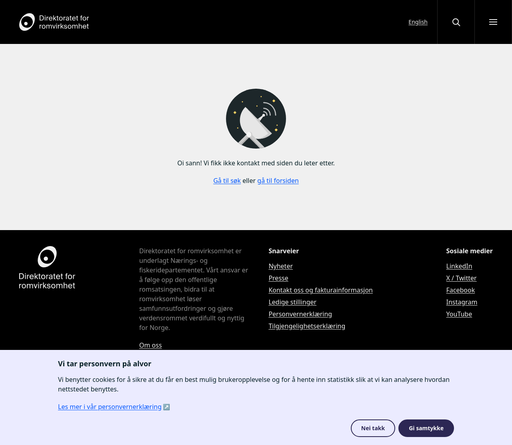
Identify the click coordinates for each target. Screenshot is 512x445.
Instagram (462, 302)
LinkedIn (459, 266)
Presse (278, 278)
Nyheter (280, 266)
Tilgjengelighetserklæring (306, 326)
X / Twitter (461, 278)
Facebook (460, 290)
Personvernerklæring (300, 314)
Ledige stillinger (292, 302)
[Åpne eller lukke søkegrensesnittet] (456, 22)
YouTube (459, 314)
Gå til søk (227, 180)
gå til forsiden (278, 180)
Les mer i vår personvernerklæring (110, 406)
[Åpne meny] (493, 22)
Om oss (150, 345)
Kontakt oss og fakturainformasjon (320, 290)
